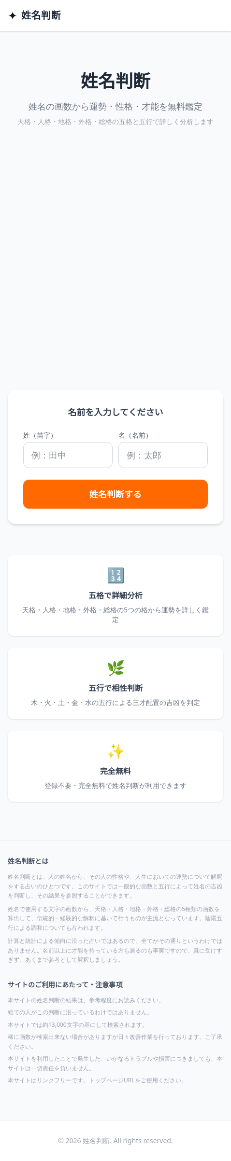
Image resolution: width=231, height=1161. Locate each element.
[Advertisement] (115, 269)
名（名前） (135, 435)
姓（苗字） (40, 435)
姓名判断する (115, 494)
